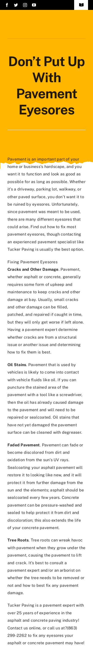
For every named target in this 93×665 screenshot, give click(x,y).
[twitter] (16, 5)
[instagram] (25, 5)
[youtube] (34, 5)
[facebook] (7, 5)
